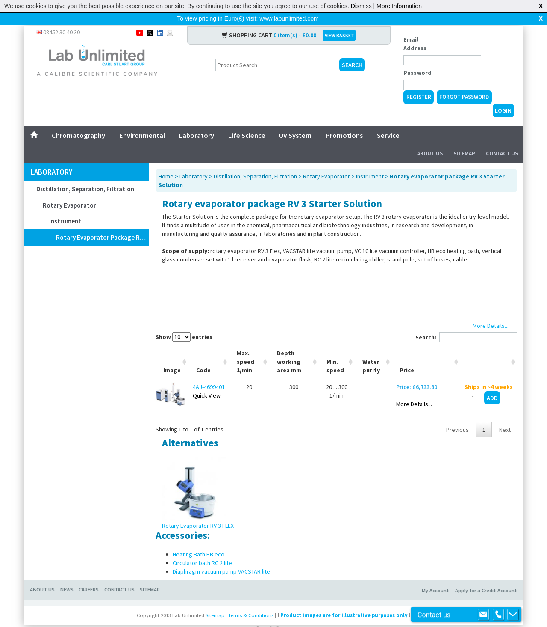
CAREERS (89, 576)
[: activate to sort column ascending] (488, 348)
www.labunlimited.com (289, 18)
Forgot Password (464, 83)
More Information (399, 6)
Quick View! (207, 382)
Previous (457, 416)
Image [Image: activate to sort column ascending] (172, 356)
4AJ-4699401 (209, 373)
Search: (466, 323)
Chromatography (78, 121)
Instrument (65, 207)
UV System (295, 121)
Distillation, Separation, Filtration (85, 175)
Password (417, 59)
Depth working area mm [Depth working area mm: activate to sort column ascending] (289, 348)
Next (505, 416)
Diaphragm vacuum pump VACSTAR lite (221, 558)
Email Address (414, 30)
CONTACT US (119, 576)
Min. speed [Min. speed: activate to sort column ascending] (335, 352)
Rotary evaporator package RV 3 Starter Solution (102, 224)
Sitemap (464, 140)
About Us (430, 140)
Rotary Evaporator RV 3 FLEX (198, 512)
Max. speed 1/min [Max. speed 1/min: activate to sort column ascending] (245, 348)
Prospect (283, 614)
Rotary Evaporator (69, 191)
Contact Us (502, 140)
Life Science (246, 121)
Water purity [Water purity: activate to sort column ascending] (371, 352)
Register (418, 83)
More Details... (414, 390)
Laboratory (196, 121)
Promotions (344, 121)
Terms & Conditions (251, 601)
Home (166, 162)
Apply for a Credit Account (486, 577)
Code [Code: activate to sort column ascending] (203, 356)
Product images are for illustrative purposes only (344, 601)
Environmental (142, 121)
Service (388, 121)
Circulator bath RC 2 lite (202, 549)
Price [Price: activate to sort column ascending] (407, 356)
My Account (435, 577)
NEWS (67, 576)
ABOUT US (42, 576)
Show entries (184, 323)
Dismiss (361, 6)
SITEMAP (150, 576)
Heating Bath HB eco (198, 540)
